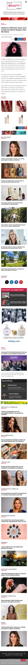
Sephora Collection (7, 59)
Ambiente (4, 542)
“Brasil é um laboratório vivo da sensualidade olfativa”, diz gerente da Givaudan (12, 413)
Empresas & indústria (8, 596)
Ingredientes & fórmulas (9, 489)
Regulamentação (7, 435)
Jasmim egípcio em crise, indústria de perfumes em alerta (12, 547)
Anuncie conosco (19, 653)
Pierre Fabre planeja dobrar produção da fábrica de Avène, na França (12, 269)
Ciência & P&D (5, 462)
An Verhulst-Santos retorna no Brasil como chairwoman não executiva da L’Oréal (13, 247)
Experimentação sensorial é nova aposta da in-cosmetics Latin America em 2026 (13, 493)
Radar (2, 23)
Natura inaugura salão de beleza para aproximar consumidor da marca (12, 601)
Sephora (3, 93)
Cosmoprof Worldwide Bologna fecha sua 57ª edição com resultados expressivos (14, 352)
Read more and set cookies (19, 663)
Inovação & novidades (9, 569)
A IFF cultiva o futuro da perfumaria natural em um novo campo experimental (13, 225)
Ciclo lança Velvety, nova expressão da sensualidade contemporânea (12, 203)
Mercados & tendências (9, 407)
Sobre (3, 653)
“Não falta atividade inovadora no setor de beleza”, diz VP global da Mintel (13, 574)
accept (23, 660)
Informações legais (18, 654)
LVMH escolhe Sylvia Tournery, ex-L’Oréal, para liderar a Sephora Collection (12, 159)
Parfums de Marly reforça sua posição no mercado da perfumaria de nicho (12, 181)
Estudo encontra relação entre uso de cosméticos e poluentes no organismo (12, 467)
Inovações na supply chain (13, 290)
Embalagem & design (8, 515)
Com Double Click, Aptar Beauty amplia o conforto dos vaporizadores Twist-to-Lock (13, 520)
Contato (10, 653)
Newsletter (8, 654)
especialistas (7, 381)
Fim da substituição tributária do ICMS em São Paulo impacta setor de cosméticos (13, 440)
